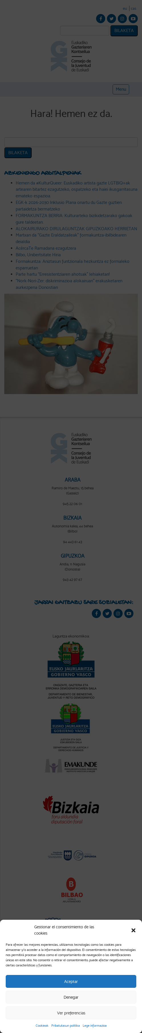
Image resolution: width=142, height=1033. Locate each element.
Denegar (71, 997)
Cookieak (42, 1026)
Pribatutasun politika (65, 1026)
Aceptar (71, 981)
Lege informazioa (95, 1026)
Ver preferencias (71, 1013)
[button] (133, 930)
